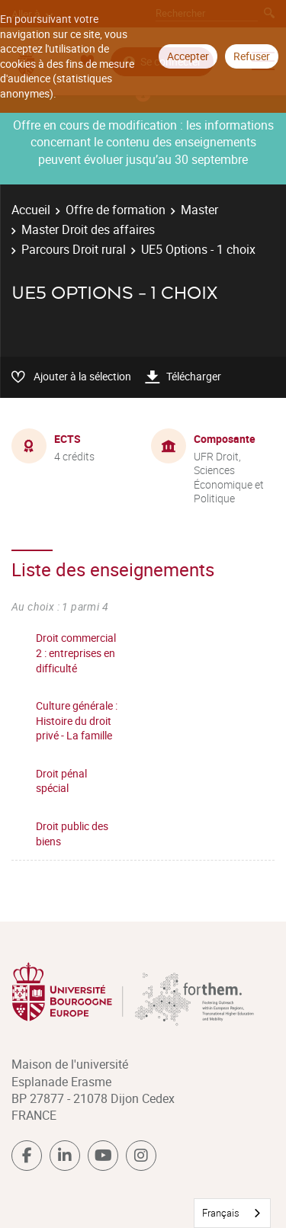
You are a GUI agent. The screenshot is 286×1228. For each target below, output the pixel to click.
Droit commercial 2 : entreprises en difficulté (76, 652)
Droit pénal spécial (61, 781)
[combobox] (232, 1213)
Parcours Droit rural (73, 249)
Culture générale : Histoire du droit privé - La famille (76, 720)
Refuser (251, 56)
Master (199, 209)
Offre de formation (115, 209)
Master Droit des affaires (88, 229)
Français (220, 1213)
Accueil (30, 209)
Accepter (188, 56)
